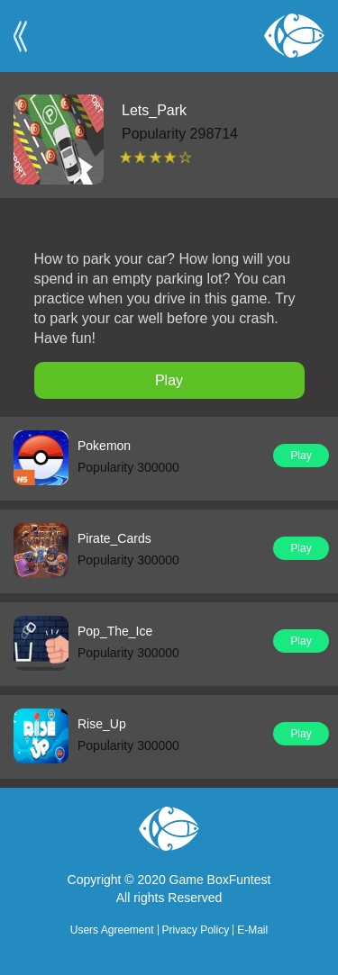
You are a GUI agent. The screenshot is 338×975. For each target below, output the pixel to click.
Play (169, 380)
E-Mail (252, 930)
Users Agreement (112, 930)
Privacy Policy (196, 930)
